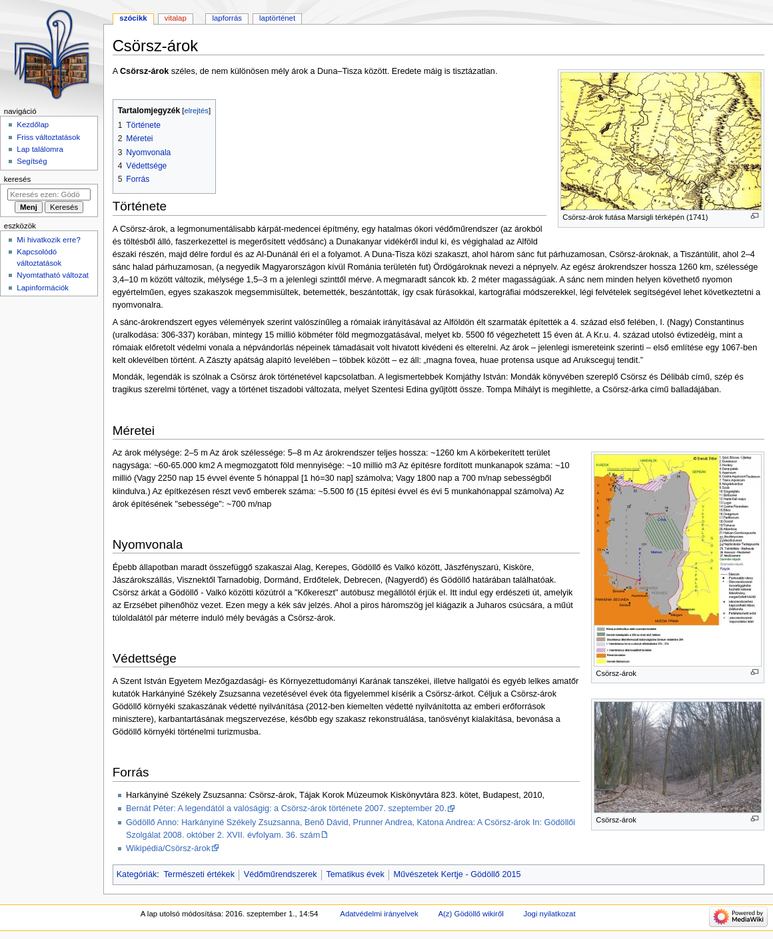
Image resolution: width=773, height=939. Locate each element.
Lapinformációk (43, 288)
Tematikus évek (355, 874)
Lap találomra (40, 149)
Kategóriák (137, 874)
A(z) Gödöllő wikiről (470, 914)
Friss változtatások (48, 137)
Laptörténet (277, 18)
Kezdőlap (33, 125)
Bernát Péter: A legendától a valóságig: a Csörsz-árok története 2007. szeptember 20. (286, 808)
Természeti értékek (199, 874)
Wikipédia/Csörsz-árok (168, 848)
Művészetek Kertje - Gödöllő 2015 (457, 874)
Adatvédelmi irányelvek (379, 914)
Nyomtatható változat (53, 275)
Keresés (17, 179)
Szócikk (133, 18)
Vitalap (176, 18)
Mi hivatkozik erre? (48, 240)
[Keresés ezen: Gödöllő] (49, 194)
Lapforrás (227, 18)
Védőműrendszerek (280, 874)
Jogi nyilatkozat (549, 914)
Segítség (32, 161)
